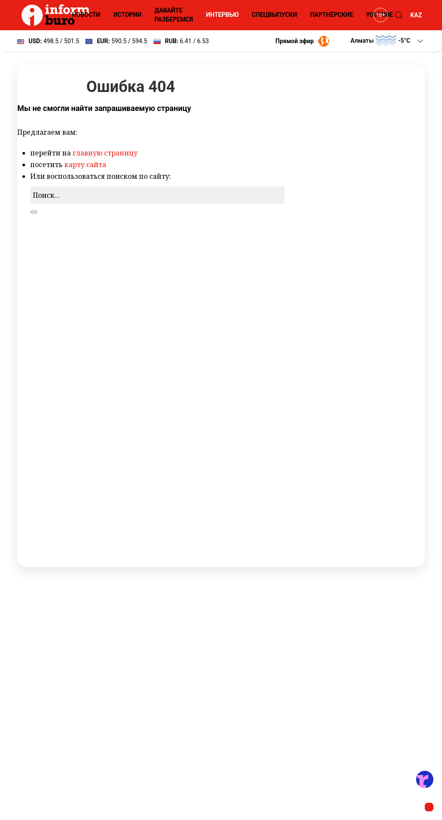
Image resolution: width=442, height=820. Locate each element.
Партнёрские (331, 14)
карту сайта (85, 164)
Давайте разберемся (174, 15)
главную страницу (105, 153)
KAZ (416, 15)
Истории (127, 14)
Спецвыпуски (274, 14)
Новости (86, 14)
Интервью (222, 14)
